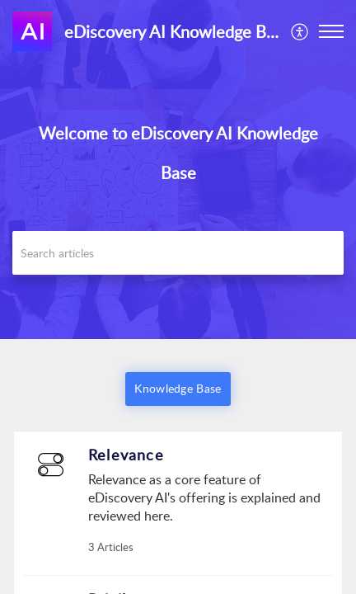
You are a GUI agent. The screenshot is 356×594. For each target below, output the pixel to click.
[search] (178, 253)
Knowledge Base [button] (177, 388)
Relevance (126, 454)
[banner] (178, 169)
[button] (300, 31)
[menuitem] (300, 31)
